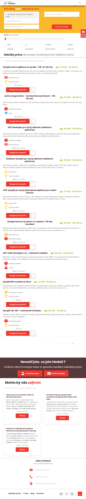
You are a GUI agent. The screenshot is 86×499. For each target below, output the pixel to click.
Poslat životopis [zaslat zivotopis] (30, 373)
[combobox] (21, 18)
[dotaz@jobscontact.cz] (43, 470)
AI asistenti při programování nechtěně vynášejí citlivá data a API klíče (61, 397)
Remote (70, 49)
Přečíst (22, 416)
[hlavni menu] (80, 2)
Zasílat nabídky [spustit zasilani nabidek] (56, 373)
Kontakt (40, 493)
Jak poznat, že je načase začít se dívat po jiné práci (20, 396)
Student (48, 44)
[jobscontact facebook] (61, 494)
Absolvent (29, 49)
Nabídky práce (14, 493)
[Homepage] (9, 2)
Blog (32, 493)
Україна (70, 44)
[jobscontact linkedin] (72, 494)
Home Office (50, 49)
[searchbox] (20, 21)
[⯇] (62, 344)
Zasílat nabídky (83, 33)
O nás (25, 493)
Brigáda (10, 49)
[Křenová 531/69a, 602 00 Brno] (43, 483)
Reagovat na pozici (18, 90)
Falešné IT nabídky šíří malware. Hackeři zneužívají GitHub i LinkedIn (21, 429)
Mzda (6, 35)
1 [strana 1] (67, 343)
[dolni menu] (80, 494)
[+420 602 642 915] (43, 477)
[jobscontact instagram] (66, 494)
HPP (9, 44)
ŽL (26, 44)
